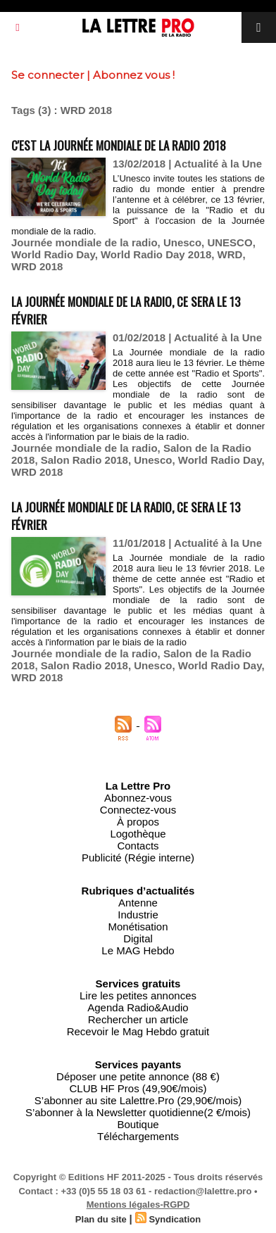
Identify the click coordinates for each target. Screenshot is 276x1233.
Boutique (137, 1124)
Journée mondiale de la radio (84, 242)
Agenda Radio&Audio (137, 1007)
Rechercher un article (138, 1019)
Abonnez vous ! (134, 75)
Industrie (138, 915)
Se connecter (47, 75)
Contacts (137, 846)
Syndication (175, 1219)
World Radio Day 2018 (156, 254)
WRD (230, 254)
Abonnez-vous (138, 798)
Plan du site (101, 1219)
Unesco (182, 242)
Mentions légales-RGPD (138, 1204)
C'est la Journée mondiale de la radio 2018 (118, 145)
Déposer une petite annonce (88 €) (138, 1076)
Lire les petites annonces (138, 995)
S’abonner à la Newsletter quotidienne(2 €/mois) (138, 1112)
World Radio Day (53, 254)
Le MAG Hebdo (137, 950)
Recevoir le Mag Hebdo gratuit (138, 1031)
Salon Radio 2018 (84, 460)
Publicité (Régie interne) (138, 858)
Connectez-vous (138, 810)
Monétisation (138, 926)
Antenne (138, 903)
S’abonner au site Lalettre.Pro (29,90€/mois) (138, 1100)
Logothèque (137, 834)
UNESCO (229, 242)
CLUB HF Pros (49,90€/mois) (137, 1088)
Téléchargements (138, 1136)
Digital (138, 938)
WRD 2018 (37, 266)
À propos (138, 822)
